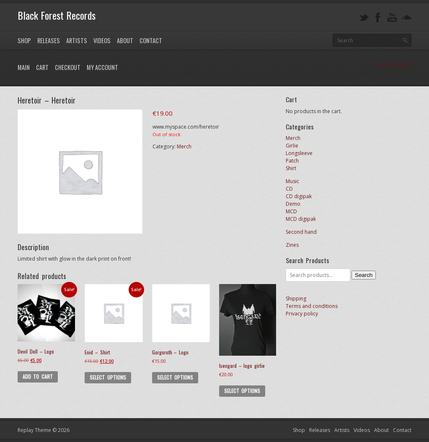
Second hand (301, 231)
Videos (102, 40)
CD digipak (299, 196)
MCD (291, 211)
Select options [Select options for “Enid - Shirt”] (108, 377)
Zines (292, 244)
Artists (76, 40)
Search (363, 275)
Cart (42, 67)
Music (292, 181)
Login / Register (393, 64)
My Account (102, 67)
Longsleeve (299, 153)
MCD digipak (301, 218)
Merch (184, 146)
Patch (292, 160)
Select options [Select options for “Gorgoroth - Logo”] (175, 377)
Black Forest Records (57, 15)
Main (24, 67)
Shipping (296, 298)
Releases (48, 40)
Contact (151, 40)
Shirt (291, 168)
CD (289, 188)
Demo (293, 203)
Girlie (292, 145)
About (125, 40)
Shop (24, 40)
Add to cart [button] (38, 376)
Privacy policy (302, 313)
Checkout (67, 67)
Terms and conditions (312, 306)
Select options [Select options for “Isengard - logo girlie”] (242, 390)
